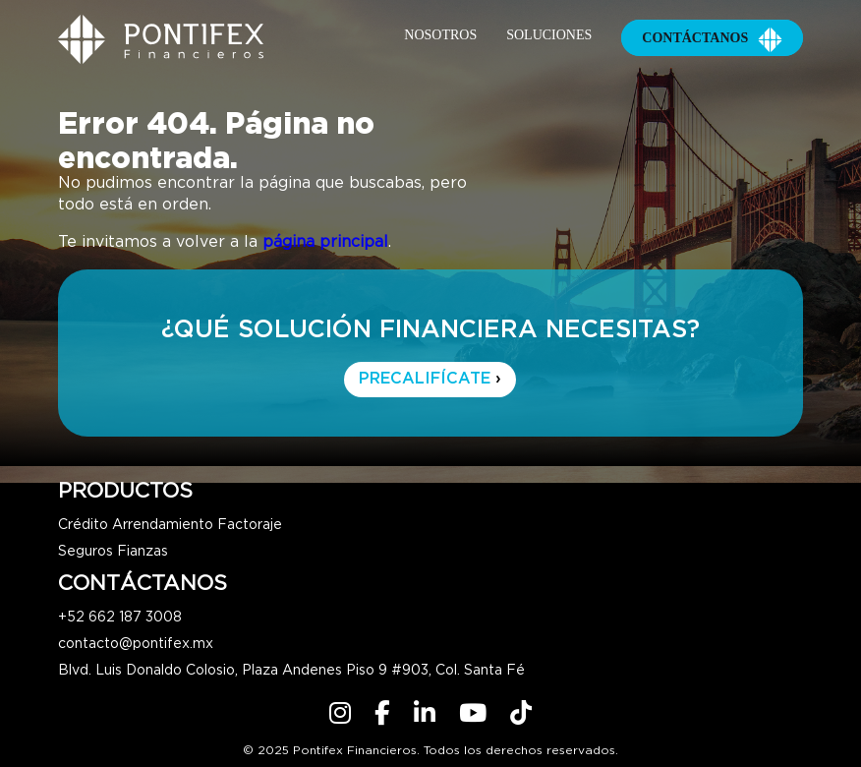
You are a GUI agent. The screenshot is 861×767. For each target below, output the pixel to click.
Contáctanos (712, 37)
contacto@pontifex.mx (135, 644)
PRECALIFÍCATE (430, 379)
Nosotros (440, 35)
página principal (325, 242)
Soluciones (549, 35)
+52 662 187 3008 (120, 617)
